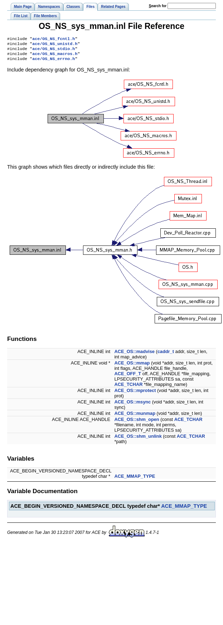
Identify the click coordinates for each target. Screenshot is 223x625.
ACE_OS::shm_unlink (138, 439)
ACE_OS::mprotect (135, 394)
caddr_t (165, 355)
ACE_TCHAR (129, 388)
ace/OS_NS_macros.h (54, 56)
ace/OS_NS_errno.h (53, 62)
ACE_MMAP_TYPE (135, 479)
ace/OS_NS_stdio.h (53, 51)
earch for (158, 6)
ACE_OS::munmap (135, 417)
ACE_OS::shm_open (137, 423)
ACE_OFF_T (128, 377)
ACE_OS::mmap (132, 366)
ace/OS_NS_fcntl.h (53, 39)
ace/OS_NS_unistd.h (54, 45)
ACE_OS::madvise (135, 355)
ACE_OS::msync (133, 405)
